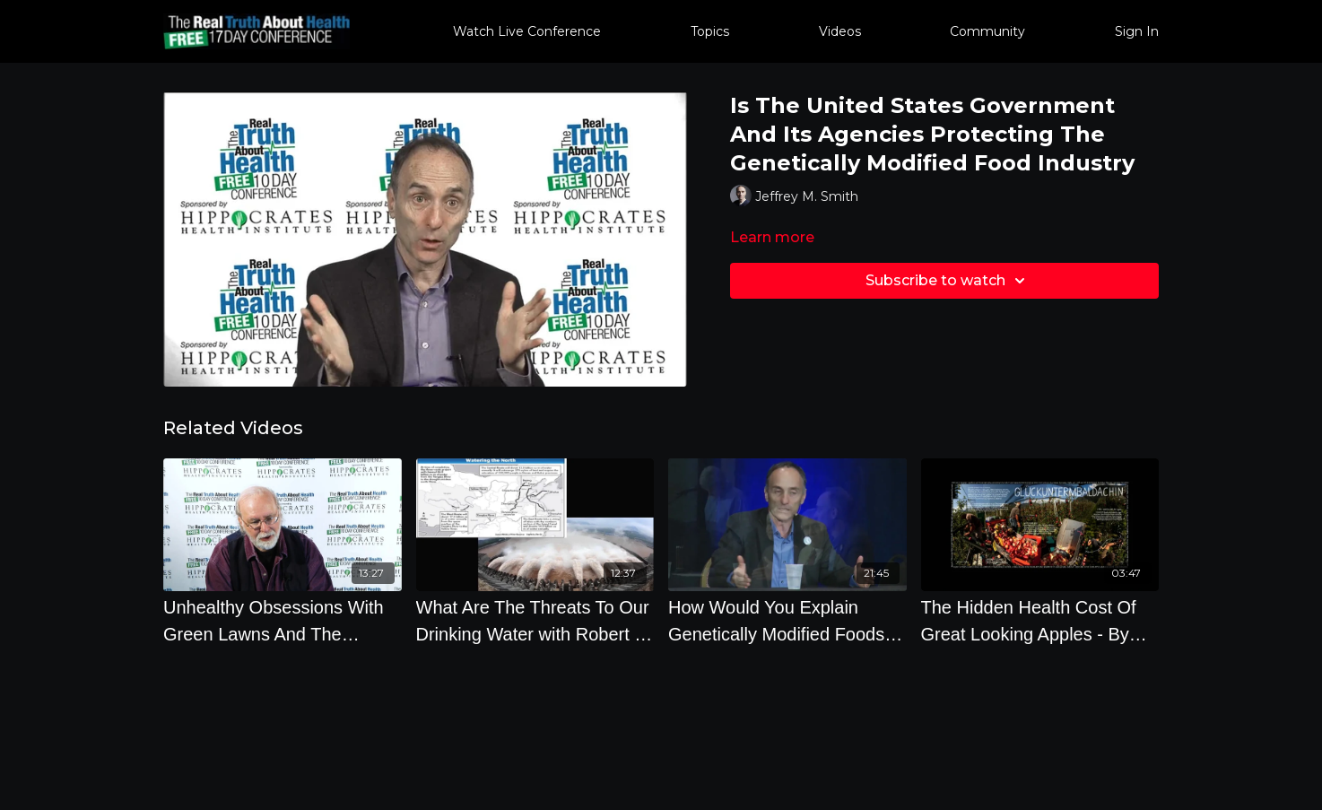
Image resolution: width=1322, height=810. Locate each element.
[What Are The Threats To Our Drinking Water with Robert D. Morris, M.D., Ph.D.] (535, 621)
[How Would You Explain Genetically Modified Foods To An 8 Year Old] (787, 621)
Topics (710, 31)
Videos (840, 31)
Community (987, 31)
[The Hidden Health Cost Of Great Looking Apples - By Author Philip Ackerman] (1040, 621)
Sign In (1137, 31)
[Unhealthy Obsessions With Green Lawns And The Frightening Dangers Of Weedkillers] (282, 621)
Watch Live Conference (527, 31)
